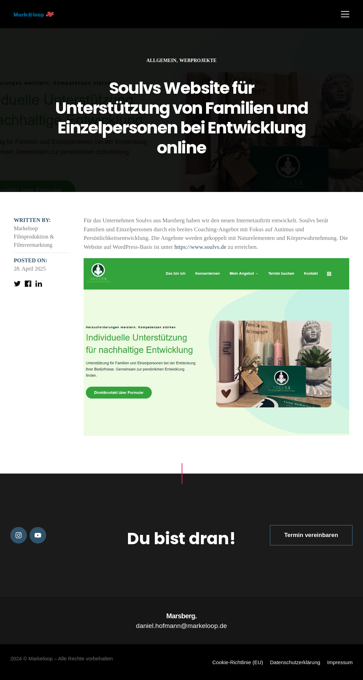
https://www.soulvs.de (200, 247)
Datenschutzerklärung (295, 662)
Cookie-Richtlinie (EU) (237, 662)
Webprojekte (197, 60)
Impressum (340, 662)
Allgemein (162, 60)
